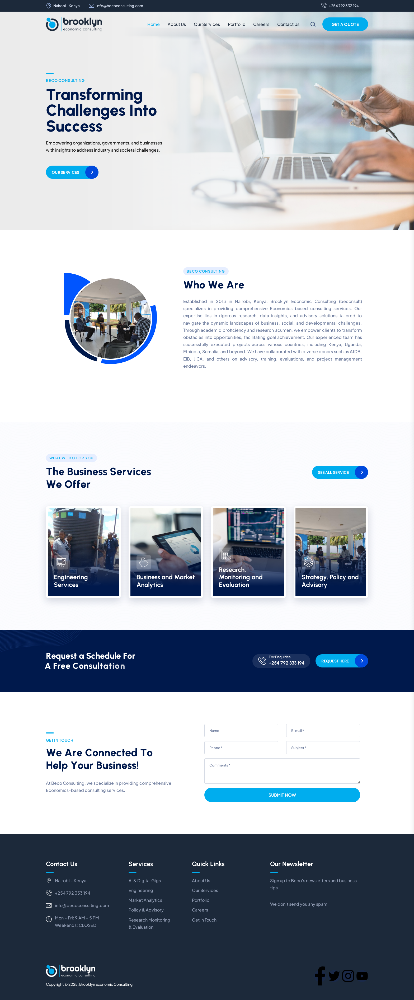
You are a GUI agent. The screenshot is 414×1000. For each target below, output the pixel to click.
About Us (177, 24)
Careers (261, 24)
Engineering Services (71, 580)
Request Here (335, 660)
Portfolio (236, 24)
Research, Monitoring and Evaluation (241, 577)
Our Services (207, 24)
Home (153, 24)
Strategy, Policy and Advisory (330, 580)
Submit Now (282, 795)
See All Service (333, 472)
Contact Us (288, 24)
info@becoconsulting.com (119, 5)
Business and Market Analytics (166, 580)
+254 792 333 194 (340, 5)
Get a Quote (345, 24)
